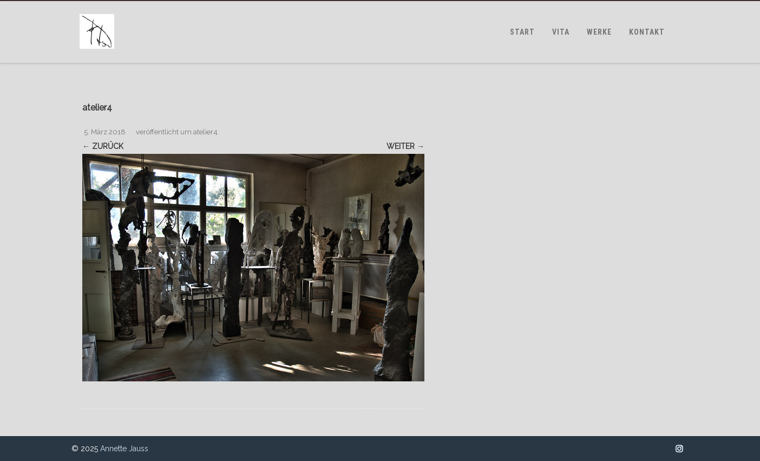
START (522, 32)
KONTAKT (647, 32)
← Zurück (102, 146)
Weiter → (405, 146)
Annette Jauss (124, 448)
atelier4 (205, 132)
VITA (560, 32)
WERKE (599, 32)
